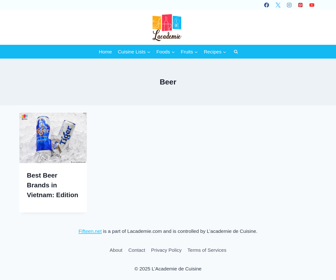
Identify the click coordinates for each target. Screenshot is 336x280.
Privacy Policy (166, 250)
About (116, 250)
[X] (278, 5)
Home (105, 51)
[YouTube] (312, 5)
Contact (136, 250)
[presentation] (53, 138)
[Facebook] (267, 5)
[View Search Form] (236, 51)
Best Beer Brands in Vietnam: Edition (52, 185)
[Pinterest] (300, 5)
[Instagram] (289, 5)
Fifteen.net (90, 231)
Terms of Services (206, 250)
